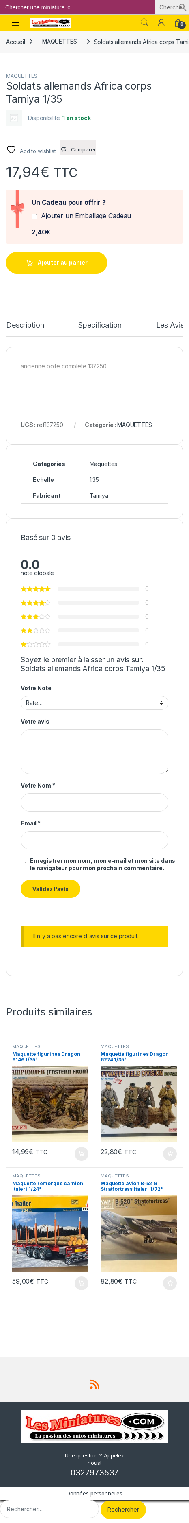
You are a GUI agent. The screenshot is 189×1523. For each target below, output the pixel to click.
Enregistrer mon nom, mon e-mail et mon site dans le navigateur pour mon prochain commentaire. (102, 864)
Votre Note (36, 688)
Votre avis (35, 721)
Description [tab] (25, 325)
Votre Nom (38, 785)
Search (144, 22)
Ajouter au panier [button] (81, 1154)
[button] (183, 6)
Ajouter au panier (62, 262)
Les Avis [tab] (170, 325)
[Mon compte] (161, 22)
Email (31, 823)
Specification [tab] (99, 325)
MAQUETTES (59, 41)
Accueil (15, 41)
